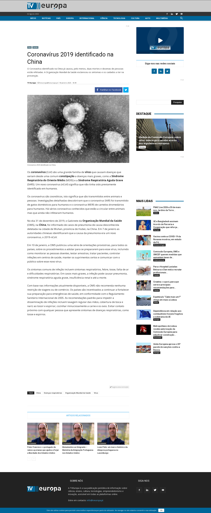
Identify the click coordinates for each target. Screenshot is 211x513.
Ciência (103, 18)
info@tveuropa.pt (95, 500)
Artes (156, 213)
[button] (181, 18)
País (58, 18)
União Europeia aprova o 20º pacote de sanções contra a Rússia (167, 347)
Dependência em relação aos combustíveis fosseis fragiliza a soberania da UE (168, 314)
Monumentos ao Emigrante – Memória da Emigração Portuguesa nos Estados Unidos (77, 450)
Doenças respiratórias (53, 393)
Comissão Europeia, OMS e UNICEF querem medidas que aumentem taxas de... (167, 254)
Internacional (86, 18)
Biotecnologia (159, 245)
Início (33, 18)
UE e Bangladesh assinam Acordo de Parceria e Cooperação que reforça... (166, 224)
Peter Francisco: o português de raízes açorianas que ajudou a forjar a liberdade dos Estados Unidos (43, 450)
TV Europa (31, 83)
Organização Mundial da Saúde (78, 393)
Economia (157, 337)
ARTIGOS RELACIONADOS (78, 415)
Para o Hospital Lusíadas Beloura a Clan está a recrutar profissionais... (167, 270)
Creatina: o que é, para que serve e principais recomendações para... (166, 285)
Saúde (35, 47)
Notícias (46, 18)
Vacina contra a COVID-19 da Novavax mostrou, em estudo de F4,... (167, 239)
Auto (147, 18)
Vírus (96, 393)
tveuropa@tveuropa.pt (49, 83)
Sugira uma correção (119, 387)
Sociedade (32, 443)
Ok (161, 510)
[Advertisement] (78, 34)
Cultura (135, 18)
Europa (70, 18)
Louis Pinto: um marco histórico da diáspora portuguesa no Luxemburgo (112, 450)
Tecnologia (119, 18)
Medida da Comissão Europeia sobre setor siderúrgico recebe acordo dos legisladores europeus (160, 140)
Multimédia (162, 18)
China (38, 393)
